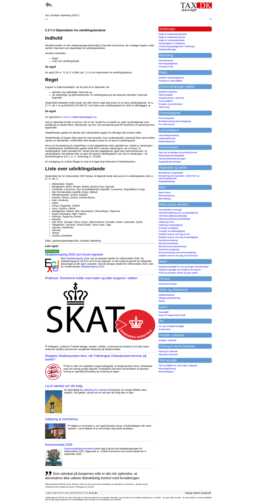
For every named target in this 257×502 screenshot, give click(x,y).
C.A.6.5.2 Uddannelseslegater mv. (79, 117)
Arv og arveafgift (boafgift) (171, 326)
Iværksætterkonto (167, 138)
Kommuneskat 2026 (58, 444)
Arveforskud (164, 329)
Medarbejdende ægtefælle (171, 155)
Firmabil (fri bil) (165, 66)
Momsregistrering (166, 368)
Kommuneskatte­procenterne (79, 448)
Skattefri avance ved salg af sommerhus (178, 255)
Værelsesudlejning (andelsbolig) (174, 219)
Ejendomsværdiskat (168, 243)
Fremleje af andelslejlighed (171, 231)
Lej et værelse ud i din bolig (63, 386)
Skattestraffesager (167, 49)
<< (46, 19)
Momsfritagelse (165, 371)
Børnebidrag (164, 198)
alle (95, 493)
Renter (161, 301)
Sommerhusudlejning (168, 249)
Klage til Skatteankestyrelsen (172, 34)
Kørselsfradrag (165, 60)
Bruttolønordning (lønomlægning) (174, 121)
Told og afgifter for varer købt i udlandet (177, 365)
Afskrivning (163, 107)
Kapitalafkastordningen (169, 161)
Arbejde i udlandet (167, 340)
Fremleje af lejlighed (168, 228)
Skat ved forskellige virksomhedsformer (177, 152)
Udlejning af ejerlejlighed (170, 225)
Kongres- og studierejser (170, 104)
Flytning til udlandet (168, 351)
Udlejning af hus (166, 222)
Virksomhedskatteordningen (172, 158)
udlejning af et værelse (96, 390)
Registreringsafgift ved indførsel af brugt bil (179, 269)
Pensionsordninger (167, 284)
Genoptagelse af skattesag (171, 43)
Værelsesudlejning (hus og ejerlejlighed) (178, 212)
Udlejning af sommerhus (61, 419)
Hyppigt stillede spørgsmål (198, 493)
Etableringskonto (166, 141)
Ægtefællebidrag (166, 181)
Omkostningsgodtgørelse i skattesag (176, 46)
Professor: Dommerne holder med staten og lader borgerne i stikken (91, 278)
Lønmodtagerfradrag (168, 135)
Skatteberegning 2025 (92, 266)
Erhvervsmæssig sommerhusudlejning (177, 252)
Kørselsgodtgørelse (168, 63)
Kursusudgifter (165, 101)
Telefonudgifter (165, 95)
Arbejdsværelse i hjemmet (171, 98)
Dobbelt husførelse (167, 91)
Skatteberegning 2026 (77, 258)
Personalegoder (166, 118)
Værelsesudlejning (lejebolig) (172, 216)
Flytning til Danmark (168, 354)
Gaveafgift (163, 312)
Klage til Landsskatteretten (171, 40)
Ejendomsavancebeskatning (172, 246)
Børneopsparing (166, 195)
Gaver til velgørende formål (171, 315)
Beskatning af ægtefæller (170, 172)
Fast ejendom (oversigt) (170, 209)
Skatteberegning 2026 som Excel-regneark (74, 254)
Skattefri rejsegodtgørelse (171, 77)
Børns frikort (164, 192)
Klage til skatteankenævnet (171, 37)
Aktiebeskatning (166, 295)
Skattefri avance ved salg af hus (174, 234)
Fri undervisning (166, 124)
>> (210, 19)
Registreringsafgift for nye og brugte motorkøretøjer (183, 266)
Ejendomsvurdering (168, 240)
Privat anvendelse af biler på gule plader (178, 272)
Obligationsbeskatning (169, 298)
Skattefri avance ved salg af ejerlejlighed (178, 237)
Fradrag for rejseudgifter (170, 80)
